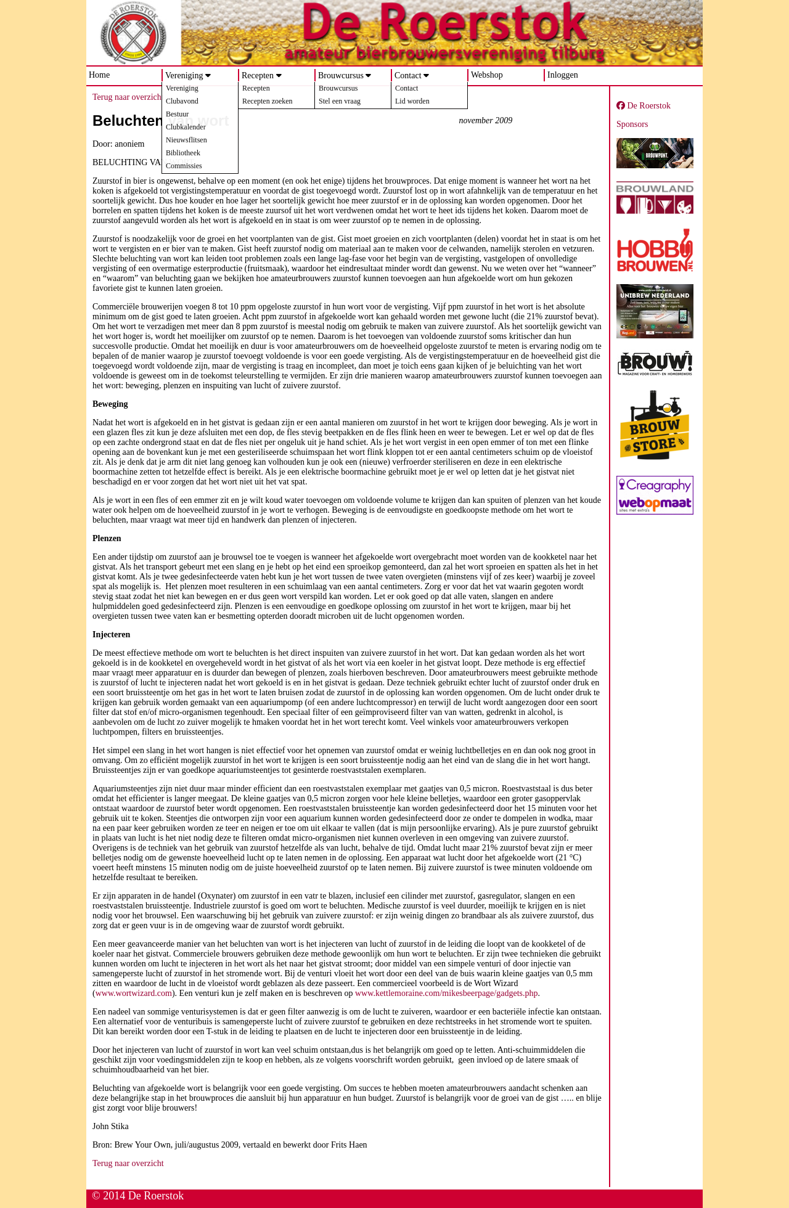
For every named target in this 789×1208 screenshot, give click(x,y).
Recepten (258, 75)
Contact (408, 75)
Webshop (487, 75)
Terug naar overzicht (128, 97)
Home (99, 75)
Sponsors (632, 124)
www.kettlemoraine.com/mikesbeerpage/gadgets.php (446, 993)
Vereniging (184, 75)
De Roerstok (643, 105)
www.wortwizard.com (134, 993)
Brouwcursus (341, 75)
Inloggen (562, 75)
